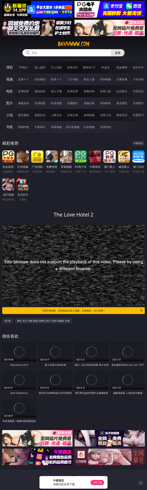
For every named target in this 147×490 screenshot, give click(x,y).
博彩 (9, 67)
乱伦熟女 (121, 91)
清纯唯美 (105, 103)
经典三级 (105, 91)
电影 (9, 91)
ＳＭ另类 (138, 79)
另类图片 (138, 103)
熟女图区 (121, 103)
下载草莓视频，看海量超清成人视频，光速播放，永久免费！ (92, 311)
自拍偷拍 (40, 79)
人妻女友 (56, 115)
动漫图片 (72, 103)
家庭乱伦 (40, 115)
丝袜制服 (105, 79)
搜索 (117, 53)
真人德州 (40, 67)
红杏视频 (89, 127)
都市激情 (23, 115)
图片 (9, 103)
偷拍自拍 (40, 91)
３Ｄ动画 (72, 79)
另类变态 (138, 91)
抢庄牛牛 (138, 67)
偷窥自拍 (23, 103)
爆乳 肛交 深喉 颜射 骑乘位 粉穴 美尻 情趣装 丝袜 (43, 320)
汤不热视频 (72, 127)
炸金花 (105, 67)
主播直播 (121, 79)
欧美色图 (56, 103)
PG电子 (23, 67)
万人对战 (56, 67)
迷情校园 (89, 115)
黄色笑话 (121, 115)
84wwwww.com (73, 44)
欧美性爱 (72, 91)
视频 (9, 79)
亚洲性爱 (23, 91)
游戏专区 (72, 67)
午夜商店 (40, 127)
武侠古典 (72, 115)
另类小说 (105, 115)
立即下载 (97, 482)
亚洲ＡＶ (23, 79)
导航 (9, 127)
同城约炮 (23, 127)
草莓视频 (56, 127)
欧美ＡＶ (56, 79)
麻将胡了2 (89, 67)
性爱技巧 (138, 115)
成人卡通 (56, 91)
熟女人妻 (89, 79)
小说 (9, 115)
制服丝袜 (89, 91)
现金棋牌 (121, 67)
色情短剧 (105, 127)
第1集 (8, 320)
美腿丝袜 (89, 103)
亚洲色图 (40, 103)
